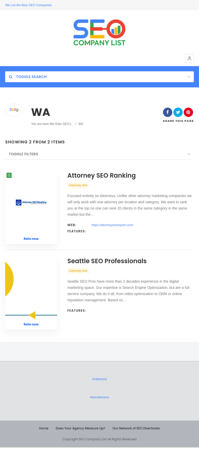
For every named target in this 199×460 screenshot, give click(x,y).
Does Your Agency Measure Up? (80, 441)
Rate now (31, 238)
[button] (189, 58)
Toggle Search (28, 76)
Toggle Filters (19, 154)
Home (43, 441)
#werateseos (99, 410)
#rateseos (99, 392)
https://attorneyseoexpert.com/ (112, 225)
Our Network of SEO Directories (136, 441)
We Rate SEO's (60, 124)
